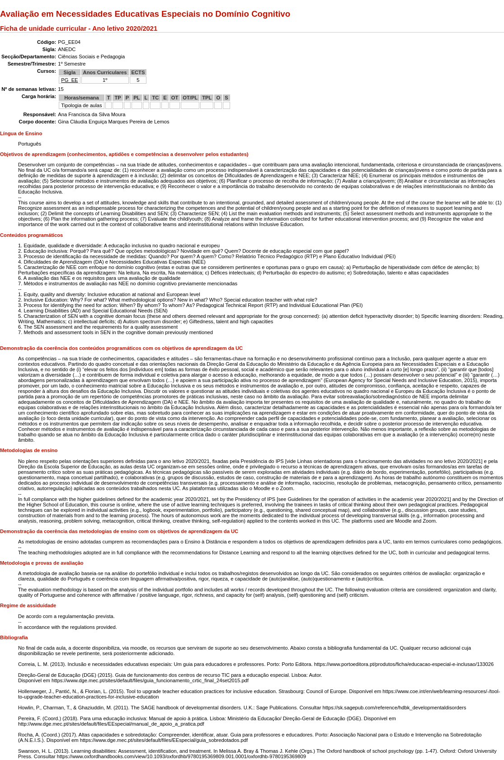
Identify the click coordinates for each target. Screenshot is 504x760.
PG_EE (69, 80)
